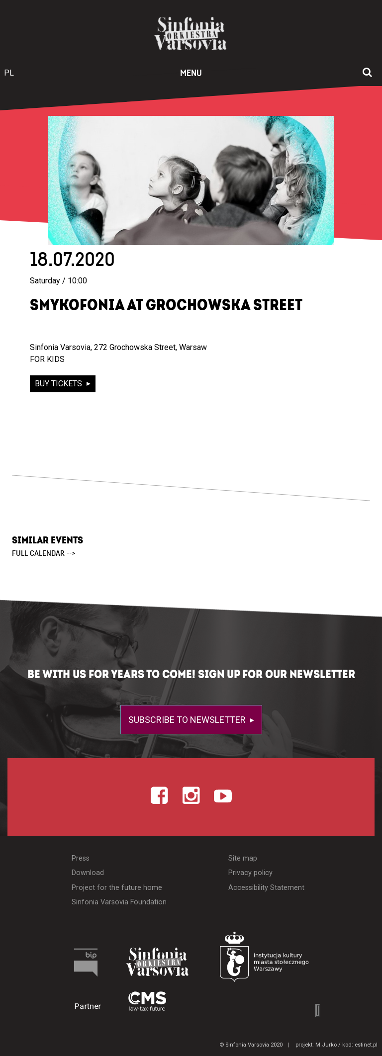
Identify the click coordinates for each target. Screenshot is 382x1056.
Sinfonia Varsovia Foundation (119, 902)
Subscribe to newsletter (188, 719)
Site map (242, 858)
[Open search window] (367, 73)
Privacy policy (250, 873)
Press (81, 858)
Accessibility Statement (266, 887)
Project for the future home (117, 887)
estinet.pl (366, 1045)
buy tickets (59, 383)
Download (88, 873)
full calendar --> (44, 553)
